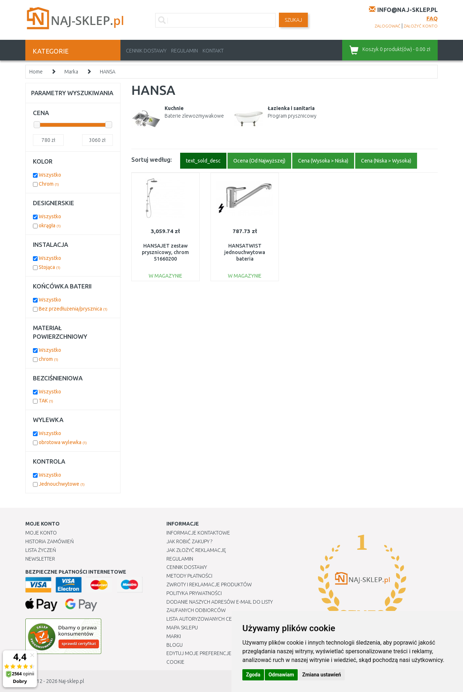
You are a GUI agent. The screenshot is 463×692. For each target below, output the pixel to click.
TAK (46, 401)
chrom (48, 359)
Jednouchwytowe (62, 484)
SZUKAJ (293, 20)
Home (36, 72)
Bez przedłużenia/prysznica (73, 309)
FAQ (432, 18)
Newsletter (40, 559)
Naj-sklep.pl (71, 681)
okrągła (50, 225)
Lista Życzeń (40, 550)
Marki (173, 636)
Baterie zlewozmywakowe (194, 116)
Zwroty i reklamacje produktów (209, 584)
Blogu (174, 645)
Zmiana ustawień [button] (321, 675)
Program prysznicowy (292, 116)
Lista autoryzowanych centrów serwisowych (225, 619)
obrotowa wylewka (63, 442)
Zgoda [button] (253, 675)
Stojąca (49, 267)
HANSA (107, 72)
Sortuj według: (151, 159)
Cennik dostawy (146, 51)
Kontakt (213, 51)
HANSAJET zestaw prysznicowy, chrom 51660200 (165, 252)
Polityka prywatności (194, 593)
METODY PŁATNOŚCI (189, 576)
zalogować (387, 26)
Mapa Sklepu (182, 627)
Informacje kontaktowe (198, 533)
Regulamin (184, 51)
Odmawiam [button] (281, 675)
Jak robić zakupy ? (189, 541)
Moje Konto (41, 533)
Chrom (49, 184)
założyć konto (421, 26)
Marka (71, 72)
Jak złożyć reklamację (196, 550)
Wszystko (50, 175)
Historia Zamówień (49, 541)
